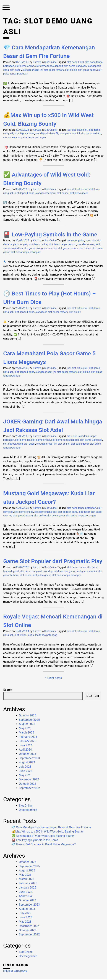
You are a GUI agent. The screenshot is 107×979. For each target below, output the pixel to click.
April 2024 (25, 749)
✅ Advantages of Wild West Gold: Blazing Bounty (43, 835)
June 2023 (25, 771)
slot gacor (15, 69)
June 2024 (25, 745)
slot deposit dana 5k (46, 133)
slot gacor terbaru (54, 69)
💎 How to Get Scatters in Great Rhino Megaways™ (44, 844)
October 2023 (27, 754)
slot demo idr (22, 439)
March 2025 (26, 732)
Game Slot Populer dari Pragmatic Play (52, 561)
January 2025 (27, 741)
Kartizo (37, 62)
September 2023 (29, 758)
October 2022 (27, 783)
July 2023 (25, 766)
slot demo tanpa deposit (49, 66)
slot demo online (24, 66)
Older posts (54, 678)
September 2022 (29, 788)
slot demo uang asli (75, 66)
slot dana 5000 (75, 62)
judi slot (71, 129)
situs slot (82, 129)
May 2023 (25, 775)
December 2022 (29, 779)
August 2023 (27, 762)
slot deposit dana (24, 133)
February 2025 (28, 736)
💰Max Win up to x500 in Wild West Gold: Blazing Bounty (47, 831)
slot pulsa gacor (87, 69)
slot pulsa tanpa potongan (31, 137)
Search (7, 689)
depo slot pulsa (75, 240)
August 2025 (27, 724)
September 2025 (29, 719)
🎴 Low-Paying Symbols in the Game (50, 234)
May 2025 (25, 728)
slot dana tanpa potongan (81, 507)
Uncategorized (28, 810)
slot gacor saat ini (32, 69)
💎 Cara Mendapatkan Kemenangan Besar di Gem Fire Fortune (51, 827)
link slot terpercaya (15, 970)
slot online (71, 69)
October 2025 (27, 715)
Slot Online (50, 62)
